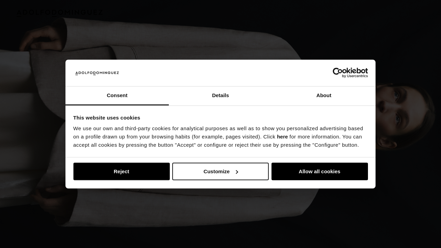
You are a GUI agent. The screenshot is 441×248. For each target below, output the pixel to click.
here (282, 137)
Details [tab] (220, 95)
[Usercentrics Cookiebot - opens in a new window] (338, 73)
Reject (121, 171)
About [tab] (323, 95)
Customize (221, 171)
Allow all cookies (319, 171)
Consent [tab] (117, 95)
